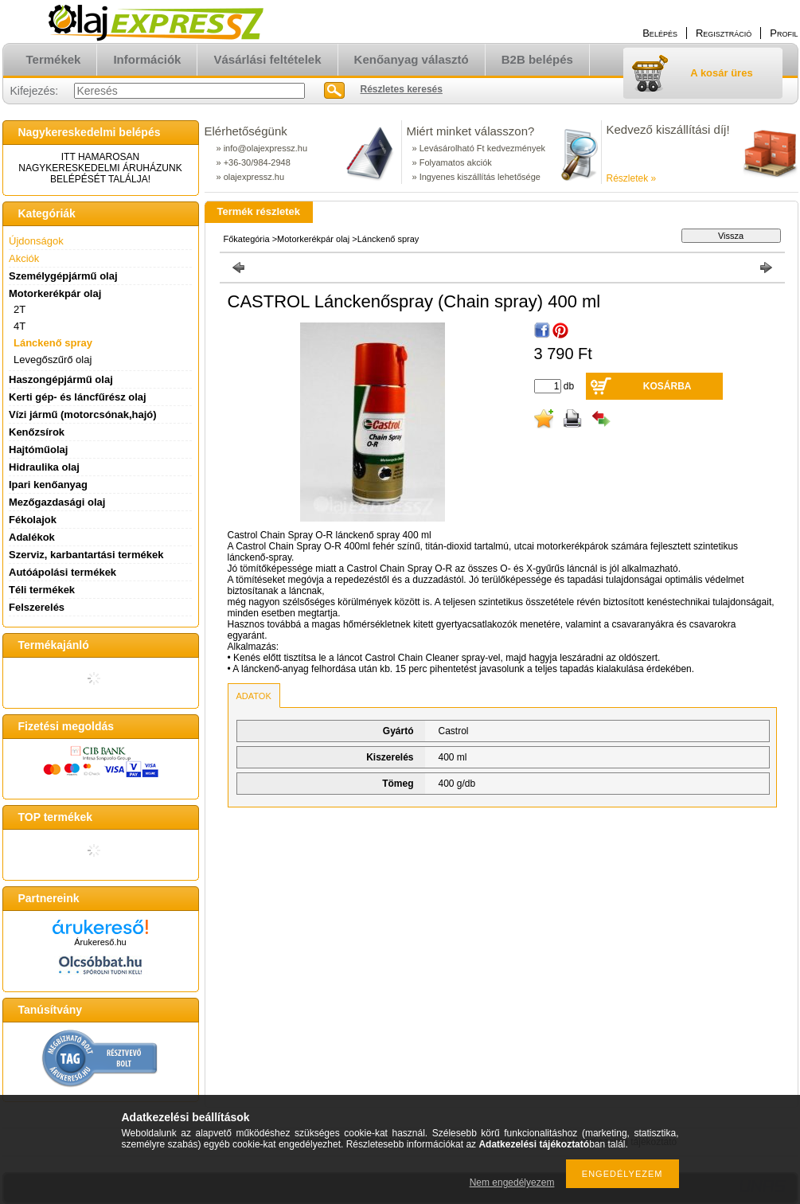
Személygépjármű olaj (63, 276)
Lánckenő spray (53, 343)
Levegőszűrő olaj (53, 360)
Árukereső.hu (100, 942)
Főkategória (247, 239)
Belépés (659, 33)
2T (19, 309)
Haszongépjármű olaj (61, 379)
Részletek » (632, 178)
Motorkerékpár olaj (313, 239)
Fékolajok (33, 520)
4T (19, 326)
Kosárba (667, 386)
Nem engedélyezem (512, 1182)
